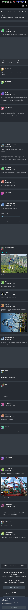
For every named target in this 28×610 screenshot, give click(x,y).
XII (6, 281)
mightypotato (8, 107)
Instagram (23, 8)
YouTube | (19, 8)
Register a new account (14, 587)
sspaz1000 (8, 521)
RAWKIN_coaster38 (10, 145)
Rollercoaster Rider (10, 203)
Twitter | (10, 8)
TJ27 (6, 92)
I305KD (7, 29)
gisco (6, 370)
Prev (5, 23)
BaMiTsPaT (8, 415)
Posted (10, 31)
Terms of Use (5, 600)
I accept (14, 607)
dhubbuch (7, 304)
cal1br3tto (8, 293)
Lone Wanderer (9, 532)
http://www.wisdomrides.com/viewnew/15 (10, 216)
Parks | (7, 8)
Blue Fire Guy (8, 468)
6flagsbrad (8, 68)
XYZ (6, 180)
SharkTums (4, 15)
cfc (6, 384)
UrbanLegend (8, 504)
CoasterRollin (8, 457)
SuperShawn (8, 81)
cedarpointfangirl (9, 337)
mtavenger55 (8, 167)
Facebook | (14, 8)
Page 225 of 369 (14, 23)
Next (23, 23)
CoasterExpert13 (9, 247)
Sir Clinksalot (8, 403)
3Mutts (7, 426)
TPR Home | (3, 8)
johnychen (8, 192)
